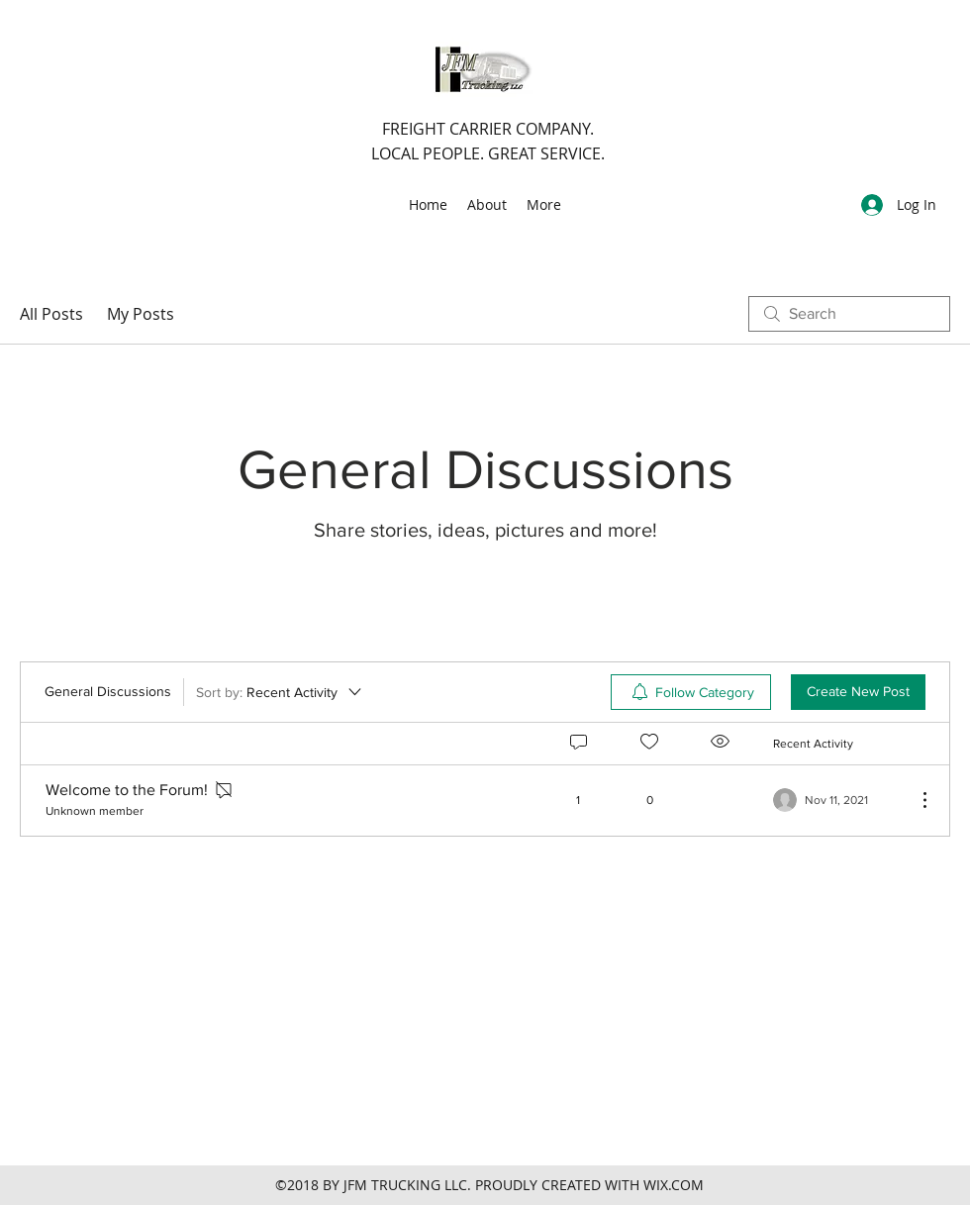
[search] (849, 314)
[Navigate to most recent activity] (837, 800)
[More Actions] (914, 800)
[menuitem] (691, 692)
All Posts (51, 314)
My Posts (140, 314)
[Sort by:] (280, 692)
